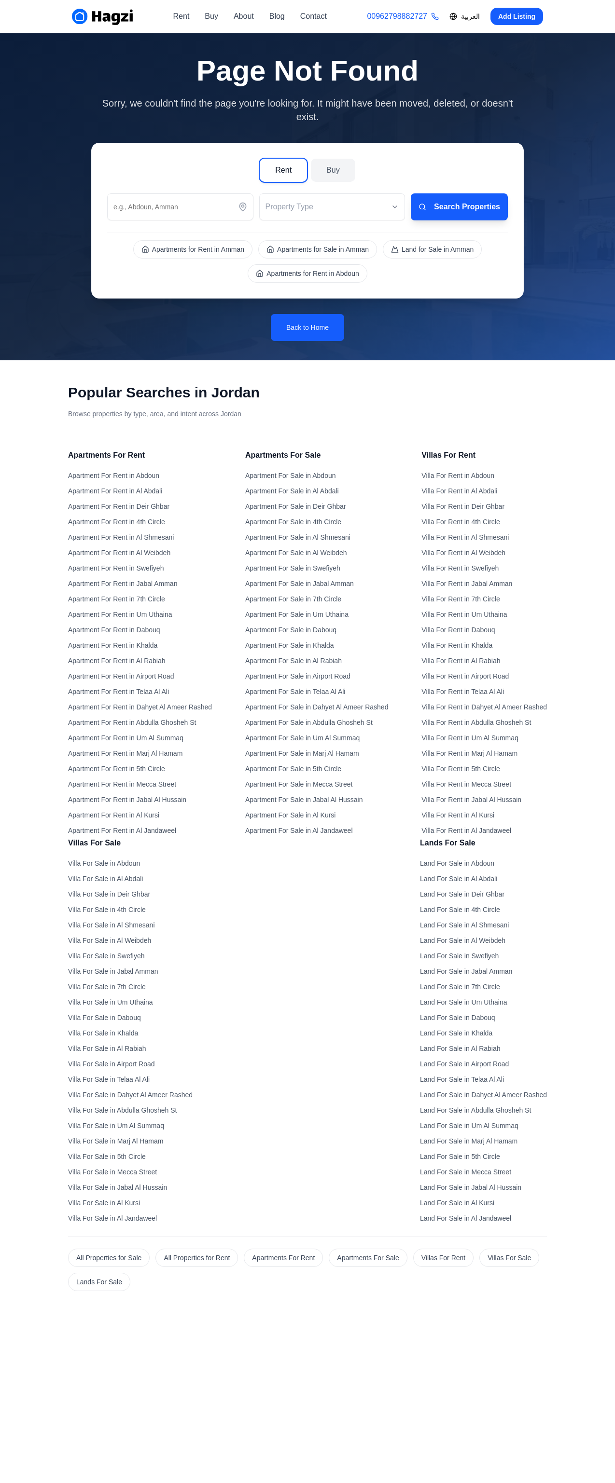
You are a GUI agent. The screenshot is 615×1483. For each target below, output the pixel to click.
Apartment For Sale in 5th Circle (293, 769)
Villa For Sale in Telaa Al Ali (109, 1079)
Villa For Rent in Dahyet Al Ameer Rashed (484, 707)
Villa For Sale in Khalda (103, 1033)
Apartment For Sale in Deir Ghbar (295, 506)
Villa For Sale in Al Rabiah (107, 1048)
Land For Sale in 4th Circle (460, 909)
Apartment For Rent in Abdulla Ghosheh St (132, 722)
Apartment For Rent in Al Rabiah (117, 661)
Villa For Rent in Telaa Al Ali (462, 691)
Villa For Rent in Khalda (456, 645)
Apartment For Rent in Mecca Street (122, 784)
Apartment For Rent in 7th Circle (116, 599)
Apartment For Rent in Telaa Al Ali (118, 691)
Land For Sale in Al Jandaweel (465, 1218)
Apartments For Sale (368, 1258)
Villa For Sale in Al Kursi (104, 1203)
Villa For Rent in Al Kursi (457, 815)
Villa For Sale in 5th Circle (107, 1156)
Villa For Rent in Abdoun (457, 475)
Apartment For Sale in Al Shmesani (297, 537)
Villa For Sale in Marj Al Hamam (115, 1141)
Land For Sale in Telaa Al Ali (462, 1079)
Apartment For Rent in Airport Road (121, 676)
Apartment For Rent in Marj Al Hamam (125, 753)
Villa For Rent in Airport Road (465, 676)
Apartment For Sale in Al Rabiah (293, 661)
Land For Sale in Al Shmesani (464, 925)
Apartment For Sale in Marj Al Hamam (302, 753)
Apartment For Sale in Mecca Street (299, 784)
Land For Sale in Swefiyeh (459, 956)
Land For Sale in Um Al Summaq (469, 1125)
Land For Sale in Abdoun (457, 863)
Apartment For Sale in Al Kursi (290, 815)
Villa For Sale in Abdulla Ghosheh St (122, 1110)
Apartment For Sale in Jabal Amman (299, 583)
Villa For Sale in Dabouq (104, 1017)
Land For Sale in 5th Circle (460, 1156)
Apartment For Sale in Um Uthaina (297, 614)
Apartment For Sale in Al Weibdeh (296, 553)
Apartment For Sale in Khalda (289, 645)
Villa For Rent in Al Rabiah (460, 661)
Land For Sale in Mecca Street (465, 1172)
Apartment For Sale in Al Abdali (292, 491)
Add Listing (516, 16)
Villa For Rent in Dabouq (458, 630)
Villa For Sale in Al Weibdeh (109, 940)
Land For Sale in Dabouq (457, 1017)
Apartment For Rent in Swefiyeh (116, 568)
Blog (277, 16)
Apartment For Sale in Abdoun (290, 475)
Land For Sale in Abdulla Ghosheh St (475, 1110)
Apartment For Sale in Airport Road (297, 676)
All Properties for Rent (197, 1258)
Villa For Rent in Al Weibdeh (463, 553)
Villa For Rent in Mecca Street (466, 784)
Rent (181, 16)
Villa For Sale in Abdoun (104, 863)
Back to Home (307, 327)
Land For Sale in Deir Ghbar (462, 894)
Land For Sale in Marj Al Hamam (468, 1141)
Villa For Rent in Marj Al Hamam (469, 753)
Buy (211, 16)
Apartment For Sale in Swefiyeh (292, 568)
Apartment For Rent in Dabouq (114, 630)
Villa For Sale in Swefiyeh (106, 956)
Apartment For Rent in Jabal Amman (122, 583)
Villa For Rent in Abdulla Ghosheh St (476, 722)
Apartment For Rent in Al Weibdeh (119, 553)
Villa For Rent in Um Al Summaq (469, 738)
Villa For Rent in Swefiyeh (460, 568)
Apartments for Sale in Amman (317, 249)
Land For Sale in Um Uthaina (463, 1002)
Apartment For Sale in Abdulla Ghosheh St (309, 722)
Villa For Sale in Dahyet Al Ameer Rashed (130, 1095)
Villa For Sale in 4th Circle (107, 909)
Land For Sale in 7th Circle (460, 987)
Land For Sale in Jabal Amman (466, 971)
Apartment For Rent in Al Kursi (113, 815)
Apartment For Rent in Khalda (112, 645)
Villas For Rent (443, 1258)
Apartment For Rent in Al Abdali (115, 491)
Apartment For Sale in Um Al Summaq (302, 738)
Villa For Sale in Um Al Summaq (116, 1125)
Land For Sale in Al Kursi (457, 1203)
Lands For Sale (99, 1282)
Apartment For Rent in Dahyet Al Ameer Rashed (140, 707)
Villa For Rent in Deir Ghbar (462, 506)
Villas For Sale (509, 1258)
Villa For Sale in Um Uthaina (110, 1002)
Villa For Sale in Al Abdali (105, 879)
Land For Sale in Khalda (456, 1033)
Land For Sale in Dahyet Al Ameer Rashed (483, 1095)
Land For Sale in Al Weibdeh (462, 940)
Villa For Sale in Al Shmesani (111, 925)
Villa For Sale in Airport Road (111, 1064)
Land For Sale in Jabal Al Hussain (470, 1187)
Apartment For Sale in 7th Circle (293, 599)
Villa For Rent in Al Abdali (459, 491)
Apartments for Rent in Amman (192, 249)
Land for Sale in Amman (432, 249)
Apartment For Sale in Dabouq (290, 630)
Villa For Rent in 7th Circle (460, 599)
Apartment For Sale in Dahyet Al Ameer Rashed (316, 707)
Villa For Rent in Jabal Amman (466, 583)
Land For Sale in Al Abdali (458, 879)
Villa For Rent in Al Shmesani (465, 537)
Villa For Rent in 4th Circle (460, 522)
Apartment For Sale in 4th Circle (293, 522)
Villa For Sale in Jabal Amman (113, 971)
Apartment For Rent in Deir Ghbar (118, 506)
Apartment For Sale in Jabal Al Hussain (304, 799)
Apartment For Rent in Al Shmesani (121, 537)
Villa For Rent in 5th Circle (460, 769)
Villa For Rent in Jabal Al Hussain (471, 799)
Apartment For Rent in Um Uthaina (120, 614)
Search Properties (459, 207)
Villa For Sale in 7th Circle (107, 987)
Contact (313, 16)
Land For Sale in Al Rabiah (460, 1048)
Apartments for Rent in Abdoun (307, 273)
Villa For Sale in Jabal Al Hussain (117, 1187)
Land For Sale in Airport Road (464, 1064)
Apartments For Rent (283, 1258)
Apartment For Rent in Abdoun (113, 475)
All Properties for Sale (108, 1258)
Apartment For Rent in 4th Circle (116, 522)
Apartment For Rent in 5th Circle (116, 769)
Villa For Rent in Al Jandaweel (466, 830)
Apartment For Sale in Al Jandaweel (299, 830)
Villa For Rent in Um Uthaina (464, 614)
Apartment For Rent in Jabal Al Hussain (127, 799)
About (244, 16)
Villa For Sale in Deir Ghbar (109, 894)
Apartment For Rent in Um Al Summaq (125, 738)
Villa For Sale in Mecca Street (112, 1172)
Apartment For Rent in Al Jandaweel (122, 830)
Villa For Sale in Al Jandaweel (112, 1218)
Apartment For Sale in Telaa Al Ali (295, 691)
